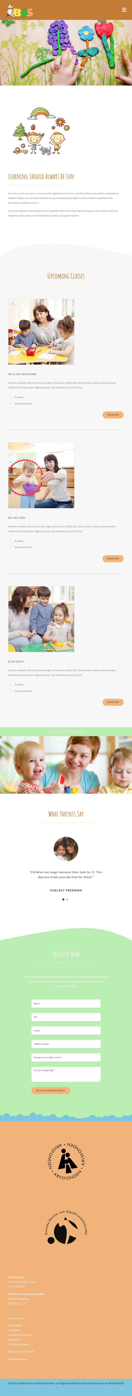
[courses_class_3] (41, 587)
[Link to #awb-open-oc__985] (124, 9)
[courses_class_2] (41, 443)
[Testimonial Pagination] (63, 899)
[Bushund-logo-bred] (18, 3)
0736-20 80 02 (16, 1286)
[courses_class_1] (41, 300)
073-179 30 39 (25, 1351)
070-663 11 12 (16, 1303)
